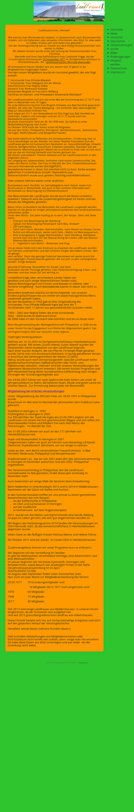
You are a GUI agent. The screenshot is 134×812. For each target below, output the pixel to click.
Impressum (83, 662)
